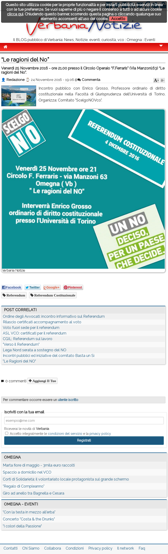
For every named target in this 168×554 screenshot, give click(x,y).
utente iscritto (68, 400)
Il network (125, 548)
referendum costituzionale (54, 295)
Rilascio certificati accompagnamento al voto (42, 322)
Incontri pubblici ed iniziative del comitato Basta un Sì (48, 355)
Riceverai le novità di (26, 428)
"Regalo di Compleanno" (23, 486)
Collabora (52, 548)
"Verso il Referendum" (21, 344)
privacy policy (100, 434)
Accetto (118, 19)
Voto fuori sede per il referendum (31, 327)
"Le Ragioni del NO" (19, 361)
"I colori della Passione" (22, 526)
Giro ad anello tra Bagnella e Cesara (33, 493)
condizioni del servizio (65, 434)
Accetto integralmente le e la (58, 434)
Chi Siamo (30, 548)
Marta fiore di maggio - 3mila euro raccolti (39, 465)
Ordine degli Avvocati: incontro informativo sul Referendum (54, 316)
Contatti (11, 548)
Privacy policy (100, 548)
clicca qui (15, 14)
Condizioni (75, 548)
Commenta (88, 80)
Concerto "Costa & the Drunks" (29, 519)
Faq (142, 548)
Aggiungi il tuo (44, 381)
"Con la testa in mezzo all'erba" (29, 512)
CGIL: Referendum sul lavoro (27, 339)
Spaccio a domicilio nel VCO (27, 472)
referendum (15, 295)
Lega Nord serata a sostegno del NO (34, 350)
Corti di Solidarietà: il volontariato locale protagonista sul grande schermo (66, 479)
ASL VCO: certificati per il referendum (34, 333)
